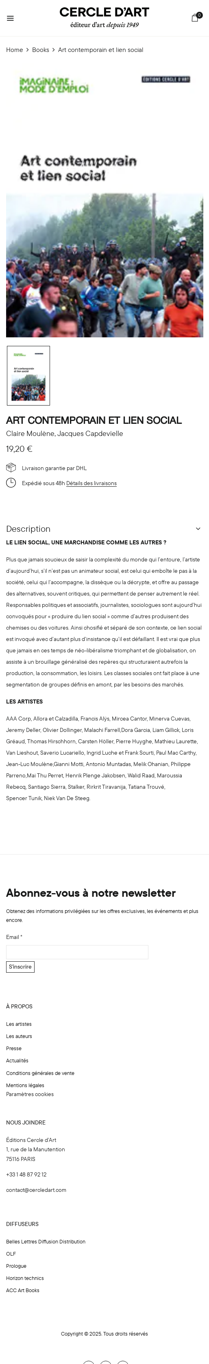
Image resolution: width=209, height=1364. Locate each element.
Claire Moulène (30, 433)
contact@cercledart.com (36, 1190)
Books (40, 49)
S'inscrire (20, 966)
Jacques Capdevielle (90, 433)
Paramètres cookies (30, 1094)
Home (14, 49)
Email (14, 937)
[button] (195, 19)
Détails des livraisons (91, 483)
